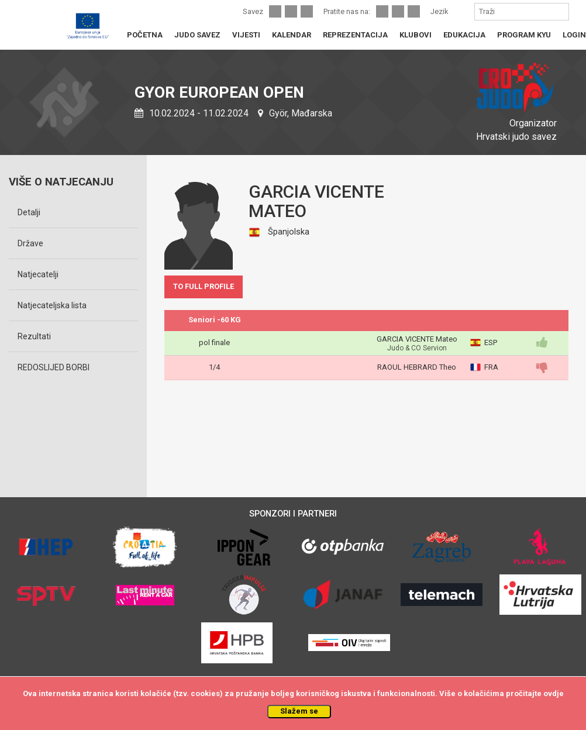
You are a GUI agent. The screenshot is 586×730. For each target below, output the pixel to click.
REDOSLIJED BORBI (53, 367)
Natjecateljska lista (52, 305)
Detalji (29, 212)
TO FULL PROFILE (203, 286)
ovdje (553, 693)
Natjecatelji (38, 274)
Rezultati (34, 336)
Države (30, 243)
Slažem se (299, 711)
